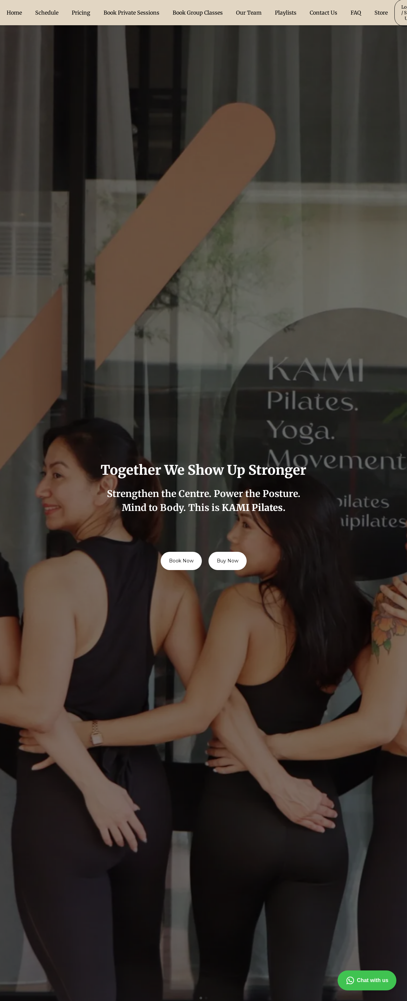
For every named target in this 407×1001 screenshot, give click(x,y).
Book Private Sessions (131, 12)
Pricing (81, 12)
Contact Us (323, 12)
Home (14, 12)
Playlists (285, 12)
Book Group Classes (198, 12)
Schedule (46, 12)
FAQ (356, 12)
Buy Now (227, 561)
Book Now (181, 561)
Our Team (249, 12)
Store (381, 12)
